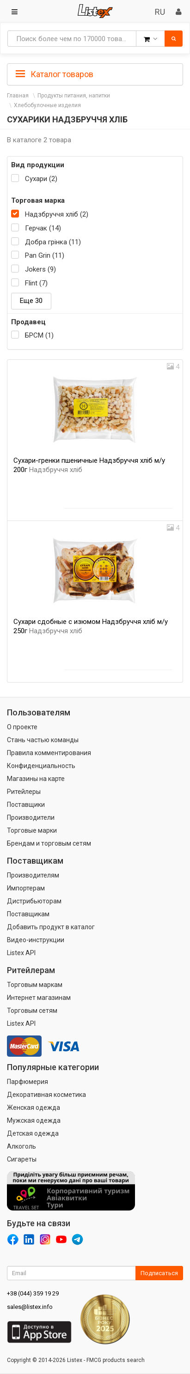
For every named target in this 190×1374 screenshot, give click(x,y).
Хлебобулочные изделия (47, 105)
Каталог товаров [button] (54, 74)
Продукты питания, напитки (73, 95)
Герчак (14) (43, 228)
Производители (31, 817)
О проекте (22, 727)
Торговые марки (32, 830)
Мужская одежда (34, 1120)
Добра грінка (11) (53, 242)
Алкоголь (21, 1146)
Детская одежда (33, 1133)
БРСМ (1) (39, 335)
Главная (18, 95)
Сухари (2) (41, 179)
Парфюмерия (27, 1081)
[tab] (95, 73)
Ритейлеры (24, 791)
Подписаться (159, 1273)
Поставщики (26, 804)
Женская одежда (33, 1107)
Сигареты (22, 1159)
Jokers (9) (40, 269)
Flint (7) (36, 283)
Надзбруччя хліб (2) (56, 214)
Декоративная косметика (46, 1094)
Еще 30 (31, 301)
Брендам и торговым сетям (49, 843)
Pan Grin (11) (44, 255)
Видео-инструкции (35, 940)
